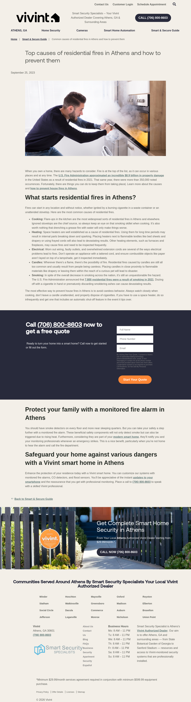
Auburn (121, 610)
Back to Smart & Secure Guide (32, 499)
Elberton (147, 603)
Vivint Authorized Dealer (152, 630)
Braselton (148, 610)
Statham (44, 603)
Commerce (97, 610)
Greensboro (97, 603)
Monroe (95, 617)
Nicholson (122, 617)
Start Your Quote (135, 379)
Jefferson (44, 617)
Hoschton (70, 596)
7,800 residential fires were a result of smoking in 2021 (119, 279)
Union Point (149, 617)
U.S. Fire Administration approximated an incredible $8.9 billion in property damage (111, 175)
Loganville (71, 617)
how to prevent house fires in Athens (53, 188)
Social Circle (46, 610)
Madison (121, 603)
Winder (43, 596)
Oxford (121, 596)
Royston (147, 596)
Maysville (96, 596)
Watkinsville (71, 603)
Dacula (69, 610)
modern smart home (126, 436)
